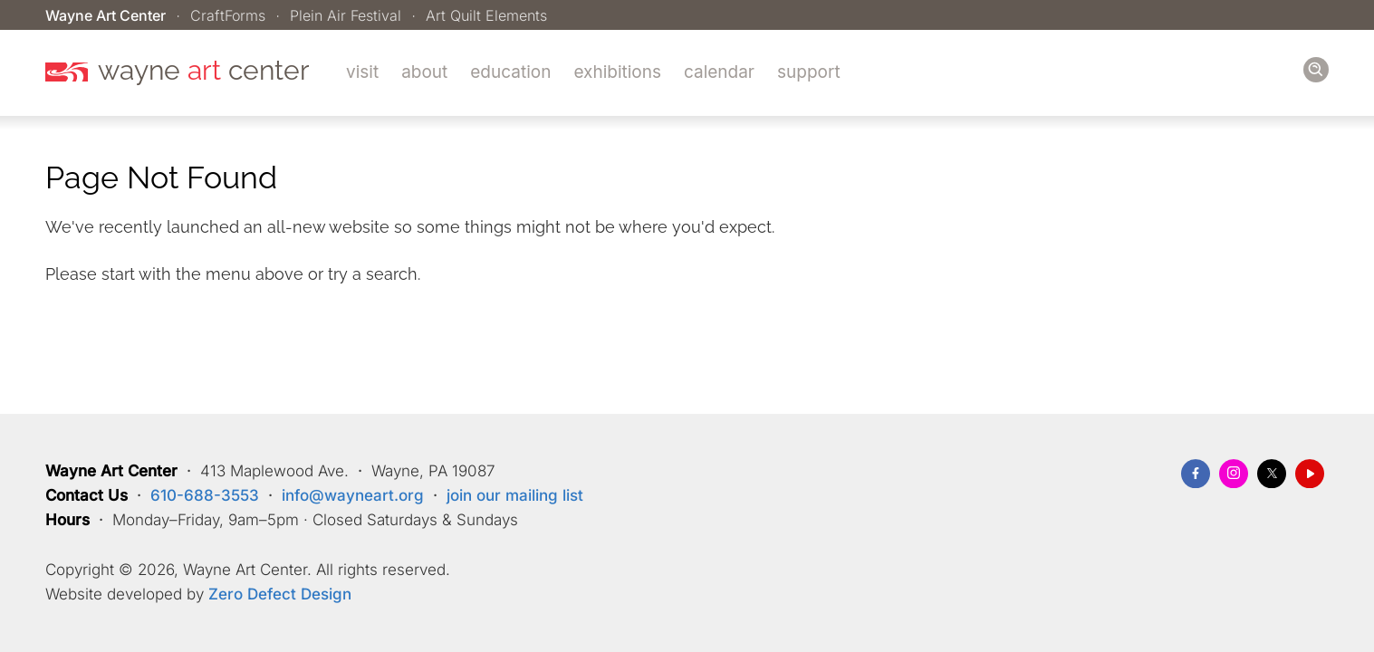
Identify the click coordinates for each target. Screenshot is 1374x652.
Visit (362, 72)
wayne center (204, 71)
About (424, 72)
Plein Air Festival (345, 15)
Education (510, 72)
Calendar (719, 72)
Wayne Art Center (105, 15)
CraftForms (227, 15)
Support (809, 72)
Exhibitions (617, 72)
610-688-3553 (204, 495)
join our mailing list (515, 495)
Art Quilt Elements (486, 15)
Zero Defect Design (279, 594)
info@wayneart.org (353, 495)
